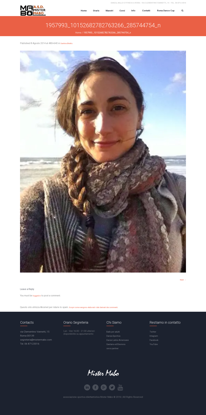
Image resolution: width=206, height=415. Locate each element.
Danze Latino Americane (117, 340)
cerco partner (112, 348)
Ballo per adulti (113, 332)
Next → (183, 280)
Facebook (154, 340)
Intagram (154, 336)
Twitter (153, 332)
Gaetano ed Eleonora (115, 344)
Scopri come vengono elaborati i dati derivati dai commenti (93, 307)
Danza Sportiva (113, 336)
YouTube (154, 344)
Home (78, 32)
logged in (37, 296)
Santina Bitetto (67, 43)
